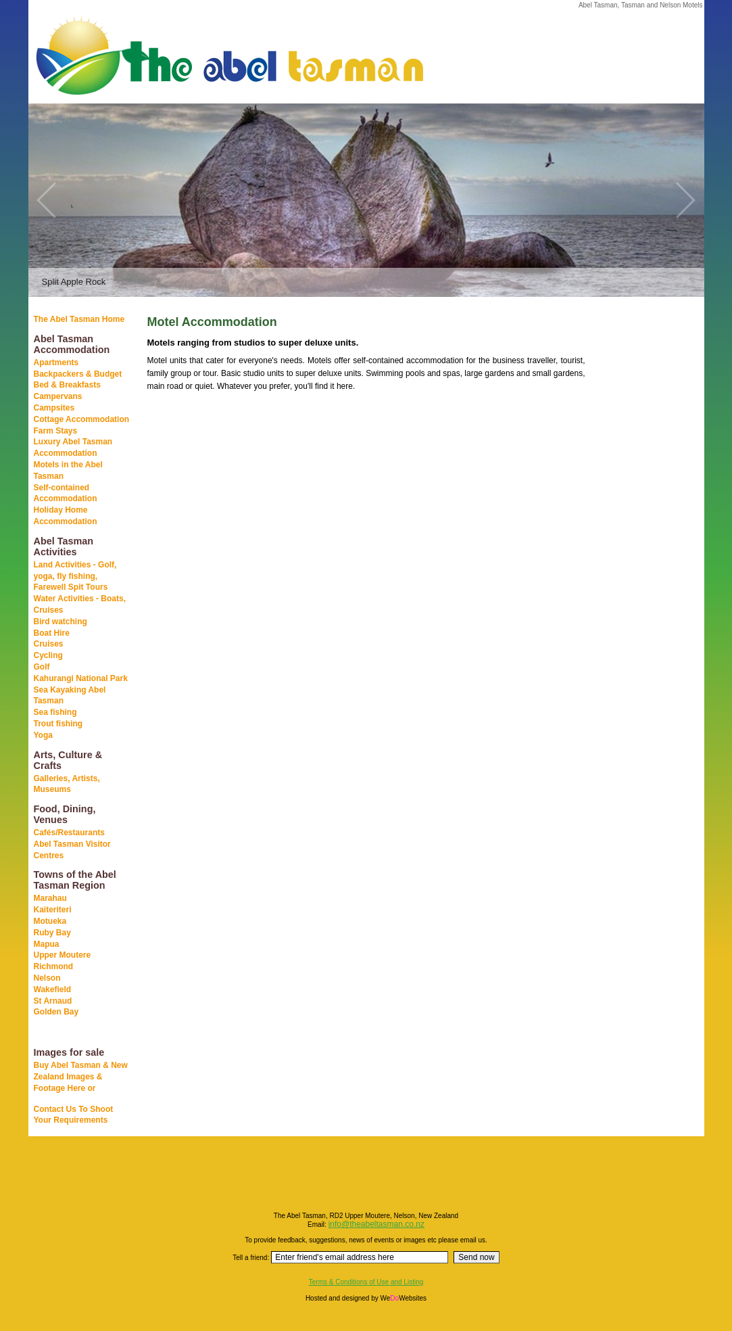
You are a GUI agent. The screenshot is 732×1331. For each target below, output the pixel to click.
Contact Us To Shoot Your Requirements (74, 1114)
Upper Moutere (62, 955)
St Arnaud (53, 1001)
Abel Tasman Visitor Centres (72, 849)
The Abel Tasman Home (79, 319)
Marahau (50, 898)
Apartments (56, 362)
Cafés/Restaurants (69, 832)
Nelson (47, 978)
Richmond (54, 966)
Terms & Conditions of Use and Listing (366, 1282)
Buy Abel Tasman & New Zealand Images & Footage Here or (81, 1076)
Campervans (58, 396)
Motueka (50, 921)
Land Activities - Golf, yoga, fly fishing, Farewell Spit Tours (75, 576)
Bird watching (60, 621)
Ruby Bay (52, 932)
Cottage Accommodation (82, 419)
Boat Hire (52, 633)
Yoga (43, 735)
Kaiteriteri (53, 909)
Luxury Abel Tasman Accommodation (73, 447)
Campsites (54, 408)
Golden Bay (56, 1012)
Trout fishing (58, 723)
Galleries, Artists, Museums (67, 784)
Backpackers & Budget (78, 374)
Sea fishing (55, 712)
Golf (42, 667)
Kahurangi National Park (81, 678)
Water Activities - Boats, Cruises (80, 604)
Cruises (49, 644)
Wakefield (53, 989)
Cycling (48, 655)
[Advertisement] (636, 527)
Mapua (46, 944)
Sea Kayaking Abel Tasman (70, 695)
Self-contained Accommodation (65, 493)
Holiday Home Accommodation (65, 515)
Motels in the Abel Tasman (68, 470)
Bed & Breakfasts (67, 385)
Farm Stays (56, 431)
